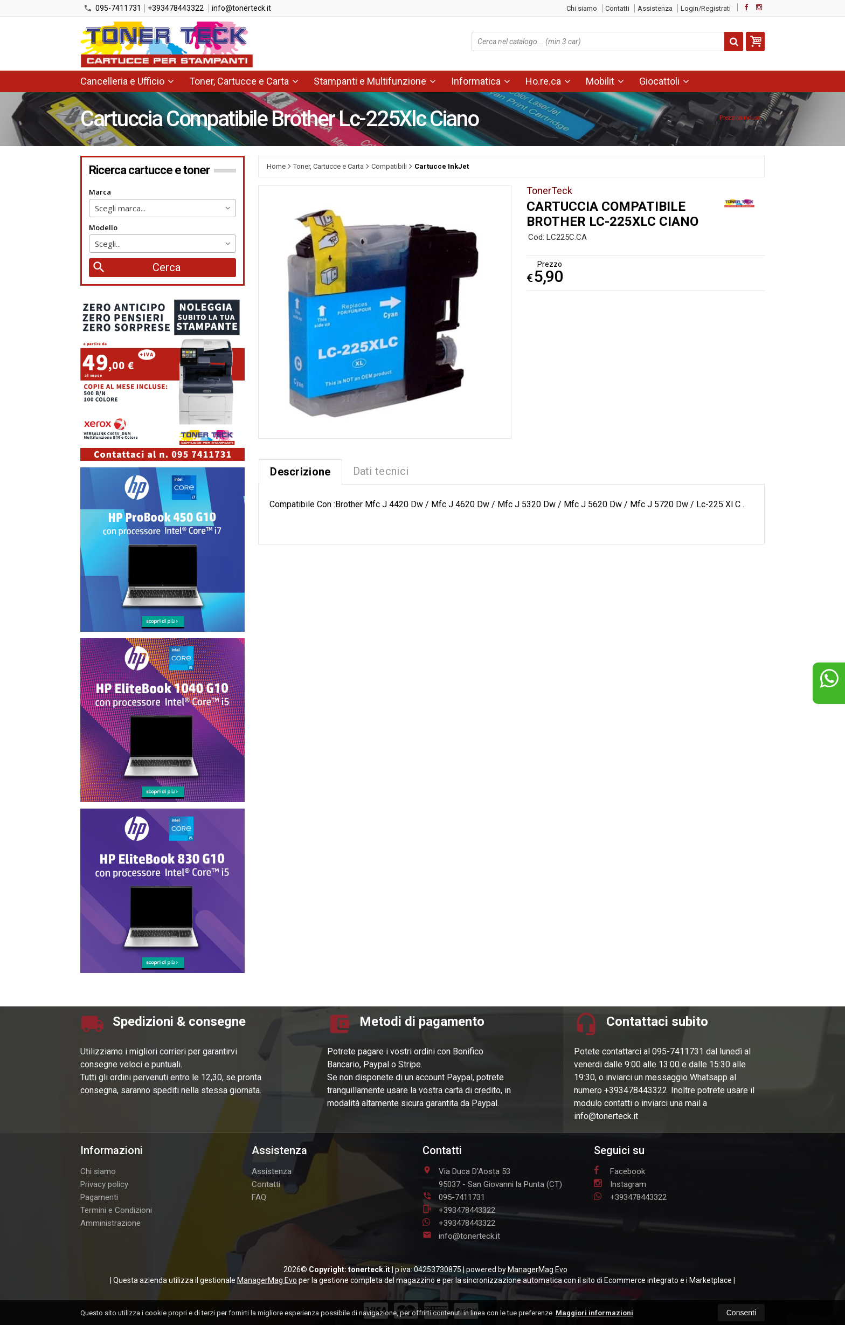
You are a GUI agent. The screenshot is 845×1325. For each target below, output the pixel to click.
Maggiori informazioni (594, 1313)
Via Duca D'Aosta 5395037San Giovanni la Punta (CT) (492, 1177)
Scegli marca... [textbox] (120, 208)
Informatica (480, 81)
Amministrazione (110, 1223)
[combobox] (162, 208)
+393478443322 (176, 8)
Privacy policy (104, 1184)
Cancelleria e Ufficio (127, 81)
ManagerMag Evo (537, 1269)
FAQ (259, 1197)
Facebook (619, 1170)
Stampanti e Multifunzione (375, 81)
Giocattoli (664, 81)
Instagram (620, 1183)
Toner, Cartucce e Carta (244, 81)
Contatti (617, 8)
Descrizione (300, 471)
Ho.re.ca (548, 81)
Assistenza (655, 8)
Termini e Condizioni (116, 1210)
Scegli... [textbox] (108, 243)
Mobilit (605, 81)
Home (276, 166)
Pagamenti (99, 1197)
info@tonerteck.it (241, 8)
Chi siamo (581, 8)
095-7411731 (112, 8)
